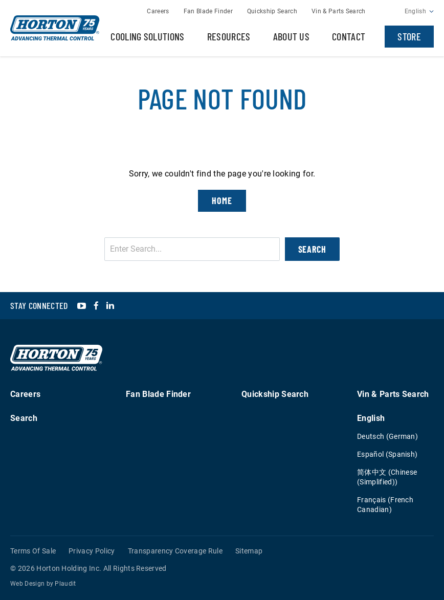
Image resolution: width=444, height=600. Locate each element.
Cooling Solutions (147, 36)
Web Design (27, 583)
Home (222, 200)
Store (409, 36)
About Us (291, 36)
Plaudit (65, 583)
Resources (229, 36)
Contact (348, 36)
